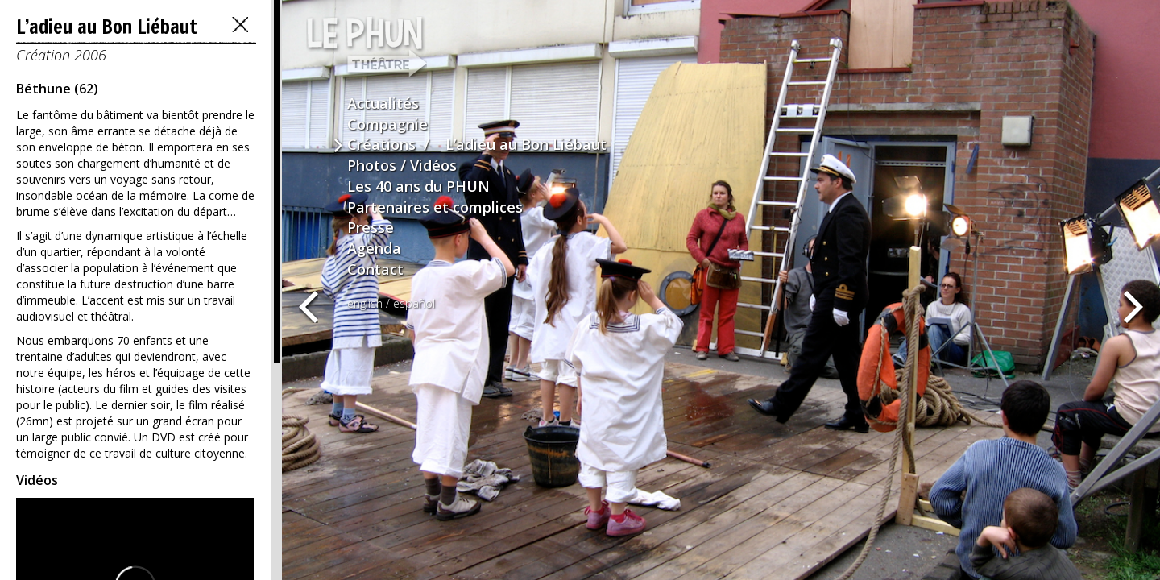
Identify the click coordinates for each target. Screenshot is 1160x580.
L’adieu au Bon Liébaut (526, 144)
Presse (370, 227)
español (414, 303)
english (365, 303)
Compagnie (387, 124)
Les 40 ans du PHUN (418, 186)
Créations (381, 144)
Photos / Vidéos (402, 165)
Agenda (374, 248)
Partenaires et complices (435, 207)
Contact (375, 269)
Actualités (383, 103)
